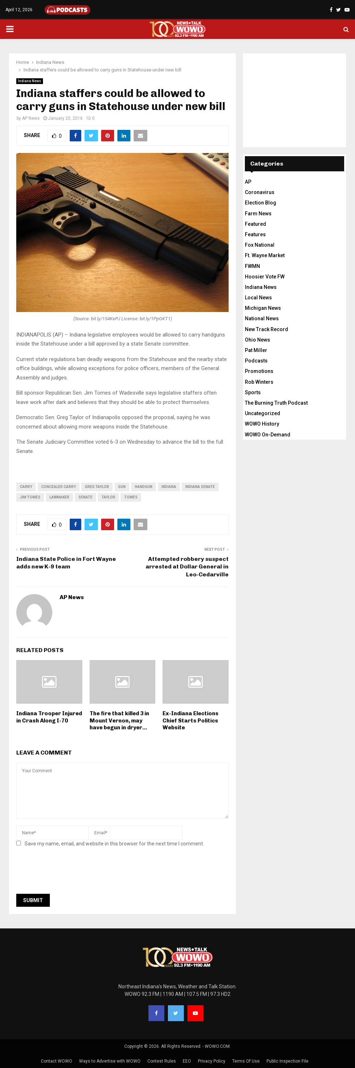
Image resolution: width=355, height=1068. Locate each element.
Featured (255, 224)
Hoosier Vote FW (265, 277)
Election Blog (260, 203)
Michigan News (263, 308)
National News (262, 318)
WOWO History (262, 424)
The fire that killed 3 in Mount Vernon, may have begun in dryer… (119, 720)
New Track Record (266, 329)
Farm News (258, 213)
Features (255, 234)
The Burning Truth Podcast (276, 403)
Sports (253, 392)
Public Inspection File (287, 1061)
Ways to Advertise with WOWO (109, 1061)
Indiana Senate (200, 487)
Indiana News (29, 81)
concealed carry (58, 487)
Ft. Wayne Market (265, 255)
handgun (143, 487)
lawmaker (59, 497)
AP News (31, 118)
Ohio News (257, 340)
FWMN (252, 266)
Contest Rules (161, 1061)
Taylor (108, 497)
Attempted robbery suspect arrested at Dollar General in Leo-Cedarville (187, 566)
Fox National (259, 245)
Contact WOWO (56, 1061)
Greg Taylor (97, 487)
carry (26, 487)
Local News (258, 297)
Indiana (168, 487)
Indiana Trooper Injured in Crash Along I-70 (49, 717)
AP (248, 182)
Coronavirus (259, 192)
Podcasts (256, 361)
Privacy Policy (211, 1061)
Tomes (131, 497)
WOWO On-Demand (267, 435)
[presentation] (71, 872)
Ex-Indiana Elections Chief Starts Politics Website (190, 720)
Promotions (259, 371)
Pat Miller (256, 350)
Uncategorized (262, 413)
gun (122, 487)
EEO (187, 1061)
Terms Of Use (246, 1061)
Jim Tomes (30, 497)
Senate (85, 497)
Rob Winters (259, 382)
